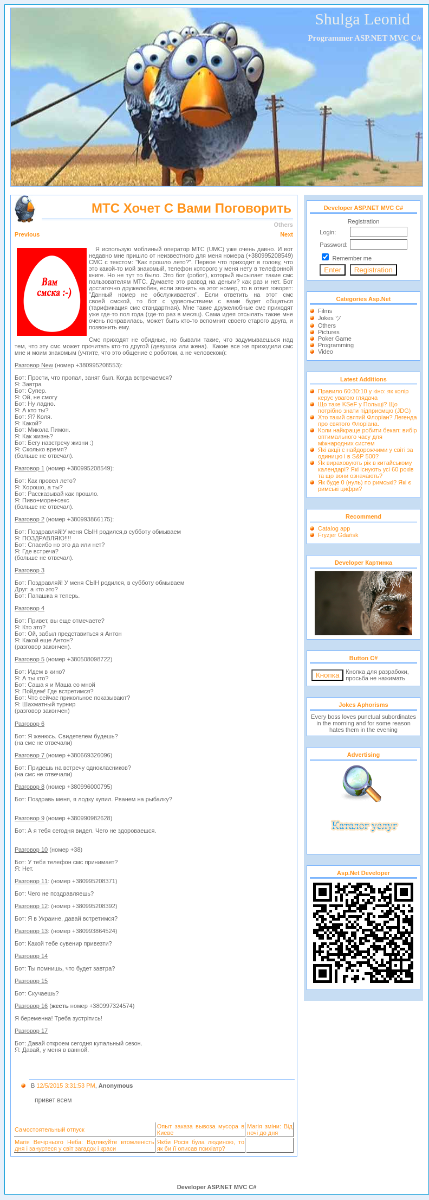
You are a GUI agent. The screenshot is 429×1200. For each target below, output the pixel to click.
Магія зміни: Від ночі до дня (269, 1129)
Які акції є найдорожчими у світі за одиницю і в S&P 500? (365, 452)
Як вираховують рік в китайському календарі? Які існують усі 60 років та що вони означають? (366, 469)
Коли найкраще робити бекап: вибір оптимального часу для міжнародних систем (367, 436)
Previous (27, 234)
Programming (336, 345)
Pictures (329, 332)
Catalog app (334, 528)
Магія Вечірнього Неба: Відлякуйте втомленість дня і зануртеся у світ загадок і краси (84, 1145)
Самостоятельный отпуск (49, 1129)
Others (327, 325)
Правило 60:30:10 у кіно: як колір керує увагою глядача (363, 394)
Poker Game (335, 338)
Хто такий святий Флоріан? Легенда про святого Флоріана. (367, 420)
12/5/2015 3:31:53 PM (65, 1085)
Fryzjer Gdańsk (338, 535)
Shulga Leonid (362, 19)
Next (286, 234)
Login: (328, 232)
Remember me (352, 258)
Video (325, 351)
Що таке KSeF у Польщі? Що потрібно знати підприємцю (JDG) (364, 407)
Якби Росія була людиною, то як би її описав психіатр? (200, 1145)
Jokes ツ (329, 318)
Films (325, 311)
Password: (333, 244)
